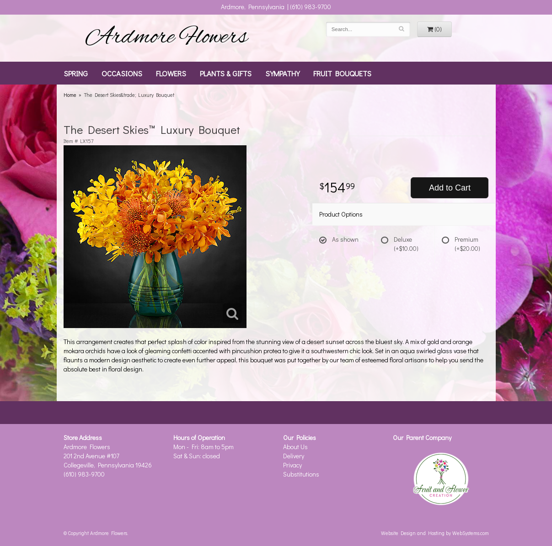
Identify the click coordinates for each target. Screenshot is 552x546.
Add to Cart (450, 187)
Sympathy (282, 73)
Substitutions (301, 474)
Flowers (171, 73)
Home (70, 94)
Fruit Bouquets (342, 73)
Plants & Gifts (226, 73)
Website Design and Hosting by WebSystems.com (435, 533)
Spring (76, 73)
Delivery (293, 455)
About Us (295, 446)
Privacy (292, 465)
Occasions (122, 73)
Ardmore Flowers (166, 38)
